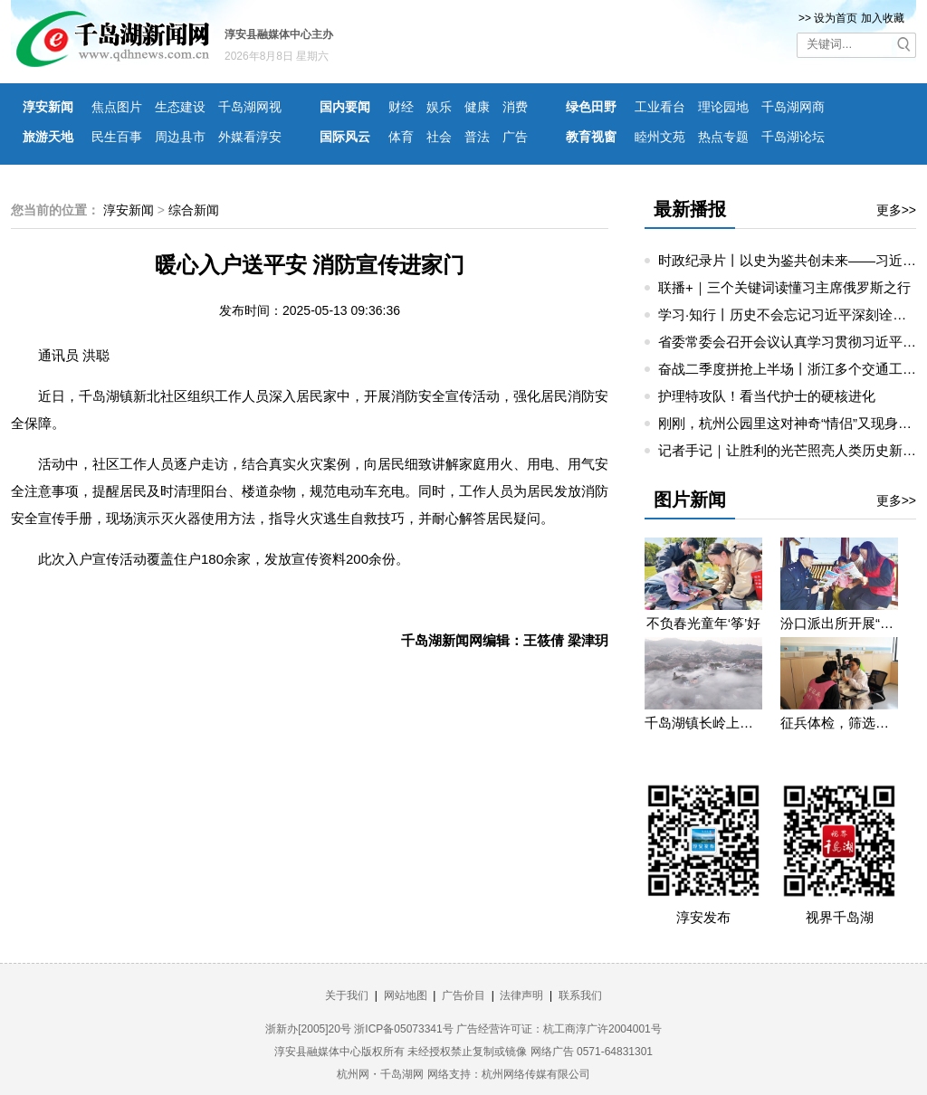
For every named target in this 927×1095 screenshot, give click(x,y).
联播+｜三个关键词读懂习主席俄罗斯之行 (784, 287)
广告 (515, 136)
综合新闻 (193, 210)
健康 (477, 107)
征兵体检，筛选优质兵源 (839, 722)
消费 (515, 107)
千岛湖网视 (250, 107)
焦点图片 (116, 107)
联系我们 (580, 995)
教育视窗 (591, 136)
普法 (477, 136)
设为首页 (835, 18)
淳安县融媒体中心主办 (279, 34)
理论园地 (723, 107)
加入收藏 (882, 18)
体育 (401, 136)
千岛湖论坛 (793, 136)
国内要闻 (345, 107)
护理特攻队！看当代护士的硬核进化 (766, 396)
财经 (401, 107)
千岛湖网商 (793, 107)
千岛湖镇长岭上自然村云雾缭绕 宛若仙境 (703, 722)
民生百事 (116, 136)
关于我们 (346, 995)
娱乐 (439, 107)
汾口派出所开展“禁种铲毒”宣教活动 (839, 623)
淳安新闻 (48, 107)
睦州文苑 (660, 136)
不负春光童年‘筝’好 (703, 623)
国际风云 (345, 136)
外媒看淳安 (250, 136)
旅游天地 (48, 136)
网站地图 (405, 995)
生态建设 (180, 107)
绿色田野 (591, 107)
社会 (439, 136)
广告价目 (463, 995)
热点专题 (723, 136)
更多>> (896, 210)
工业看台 (660, 107)
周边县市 (180, 136)
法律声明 (521, 995)
